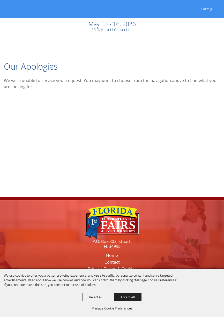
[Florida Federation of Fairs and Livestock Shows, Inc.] (18, 10)
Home (112, 255)
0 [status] (211, 9)
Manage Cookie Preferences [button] (112, 308)
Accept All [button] (128, 297)
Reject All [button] (95, 297)
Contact (112, 262)
